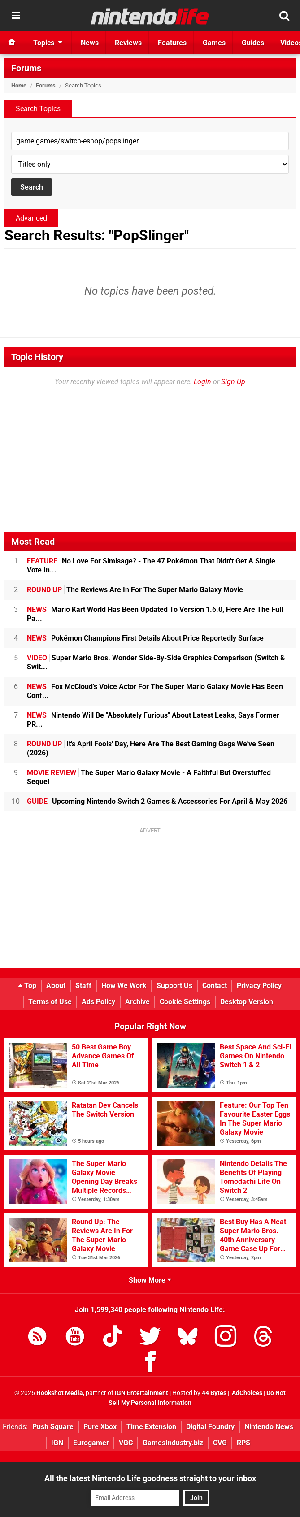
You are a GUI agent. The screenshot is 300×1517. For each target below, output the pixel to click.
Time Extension (151, 1426)
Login (202, 381)
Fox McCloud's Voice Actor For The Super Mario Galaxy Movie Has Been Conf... (155, 691)
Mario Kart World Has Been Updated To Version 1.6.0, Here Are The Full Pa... (155, 614)
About (55, 985)
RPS (243, 1443)
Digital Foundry (210, 1426)
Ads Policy (98, 1001)
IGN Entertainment (141, 1393)
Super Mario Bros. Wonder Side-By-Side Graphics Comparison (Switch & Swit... (156, 662)
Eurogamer (91, 1443)
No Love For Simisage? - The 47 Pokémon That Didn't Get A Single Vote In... (151, 565)
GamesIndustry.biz (173, 1443)
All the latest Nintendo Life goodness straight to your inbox (150, 1478)
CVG (220, 1443)
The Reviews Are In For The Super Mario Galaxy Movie (135, 589)
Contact (214, 985)
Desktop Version (246, 1001)
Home (18, 85)
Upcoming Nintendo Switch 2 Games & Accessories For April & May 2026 (157, 801)
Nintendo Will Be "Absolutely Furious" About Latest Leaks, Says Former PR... (153, 719)
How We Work (124, 985)
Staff (83, 985)
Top (27, 985)
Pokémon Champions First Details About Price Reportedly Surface (145, 638)
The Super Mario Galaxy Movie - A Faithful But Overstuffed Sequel (149, 777)
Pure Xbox (100, 1426)
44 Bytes (214, 1393)
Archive (137, 1001)
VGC (126, 1443)
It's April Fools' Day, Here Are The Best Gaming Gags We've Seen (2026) (150, 748)
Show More (150, 1280)
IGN (57, 1443)
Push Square (53, 1426)
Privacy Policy (259, 985)
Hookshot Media (59, 1393)
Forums (26, 68)
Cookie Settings (185, 1001)
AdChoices (246, 1393)
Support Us (174, 985)
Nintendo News (268, 1426)
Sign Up (233, 381)
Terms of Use (50, 1001)
